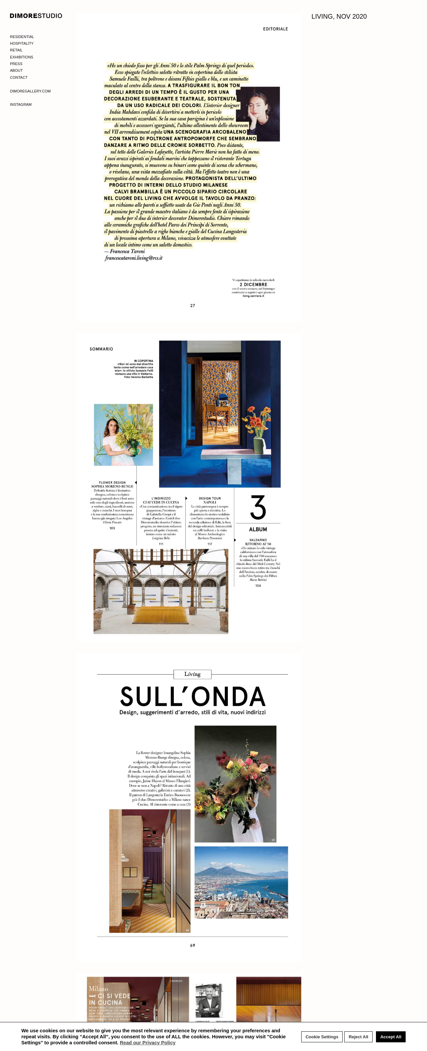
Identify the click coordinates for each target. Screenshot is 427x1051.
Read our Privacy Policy (147, 1042)
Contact (18, 77)
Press (16, 64)
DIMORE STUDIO (36, 15)
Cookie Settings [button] (322, 1036)
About (16, 70)
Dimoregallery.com (30, 91)
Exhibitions (21, 57)
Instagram (21, 104)
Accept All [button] (390, 1036)
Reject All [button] (358, 1036)
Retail (16, 50)
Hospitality (22, 43)
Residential (22, 37)
